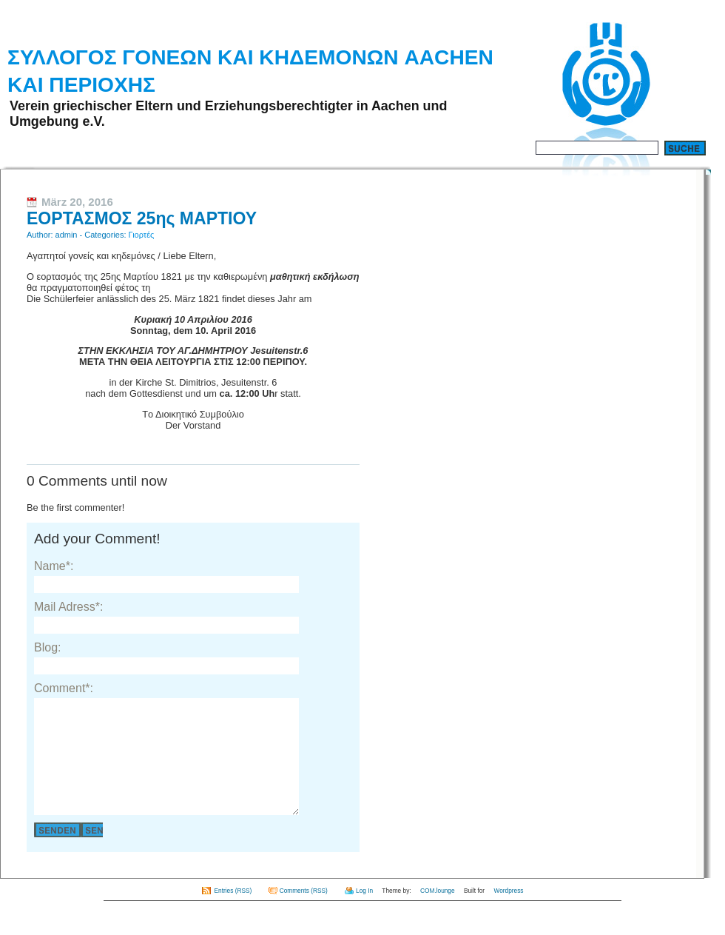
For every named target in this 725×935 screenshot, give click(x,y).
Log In (364, 912)
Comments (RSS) (304, 912)
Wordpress (508, 912)
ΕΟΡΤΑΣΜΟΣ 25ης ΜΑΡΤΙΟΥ (142, 218)
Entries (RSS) (233, 912)
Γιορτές (142, 234)
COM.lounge (437, 912)
